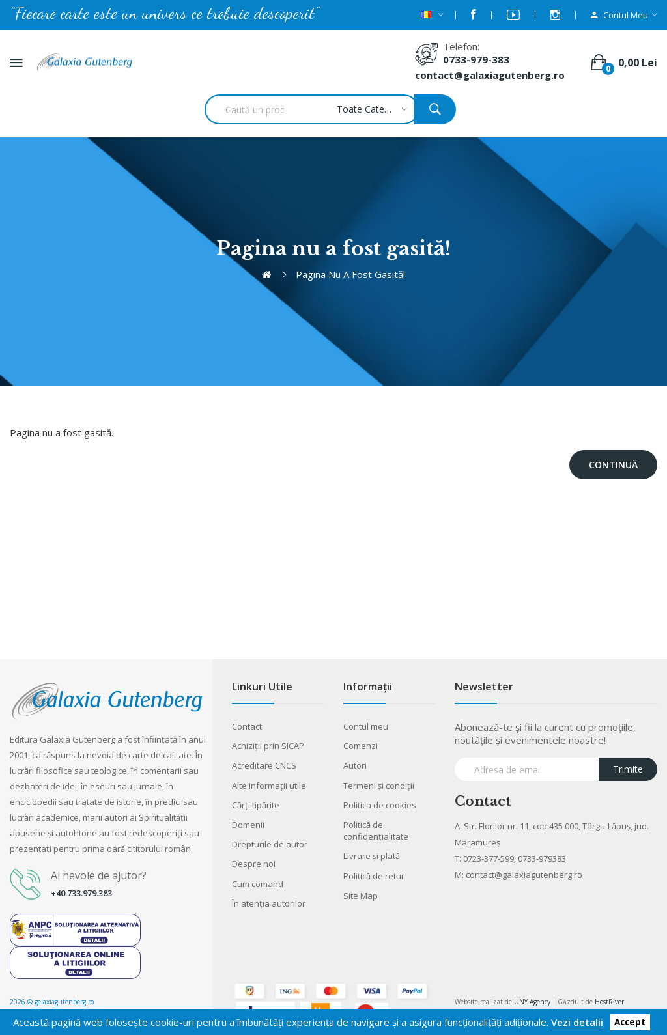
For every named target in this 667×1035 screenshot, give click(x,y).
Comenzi (360, 746)
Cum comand (257, 884)
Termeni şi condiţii (378, 785)
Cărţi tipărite (255, 805)
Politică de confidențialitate (375, 830)
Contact (247, 726)
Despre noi (254, 864)
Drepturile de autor (269, 844)
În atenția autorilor (268, 903)
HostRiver (609, 1001)
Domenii (248, 824)
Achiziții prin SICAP (268, 746)
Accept (630, 1022)
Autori (355, 765)
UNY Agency (532, 1001)
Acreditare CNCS (264, 765)
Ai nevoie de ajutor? (99, 875)
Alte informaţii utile (269, 785)
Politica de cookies (379, 805)
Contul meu (365, 726)
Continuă (613, 465)
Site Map (360, 895)
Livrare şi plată (371, 856)
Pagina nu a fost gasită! (350, 274)
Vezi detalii (577, 1021)
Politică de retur (373, 876)
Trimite (628, 769)
